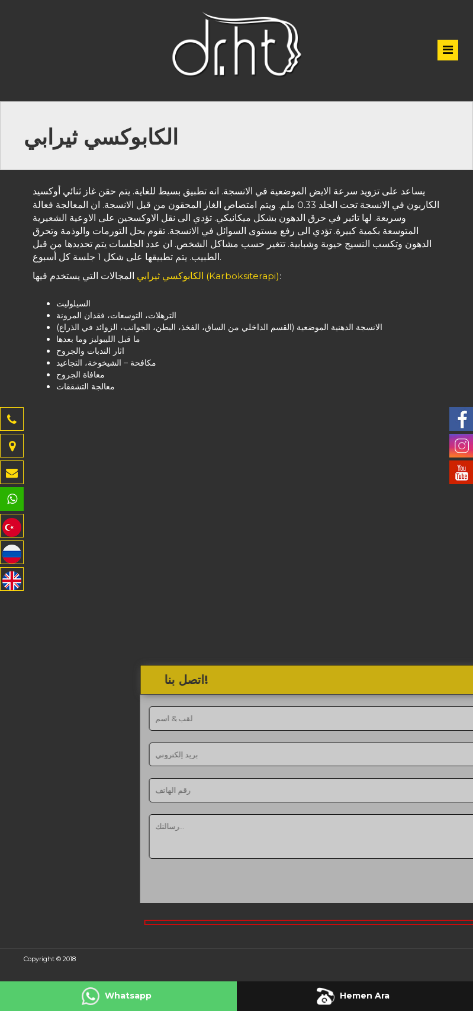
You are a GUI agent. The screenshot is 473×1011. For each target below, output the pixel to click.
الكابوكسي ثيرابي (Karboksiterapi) (208, 275)
